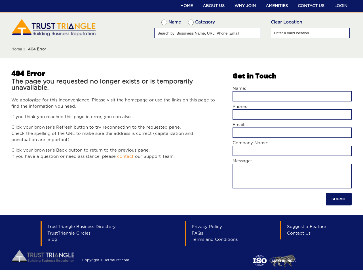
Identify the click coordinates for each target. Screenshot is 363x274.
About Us (214, 6)
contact (125, 156)
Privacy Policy (207, 231)
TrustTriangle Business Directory (81, 231)
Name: (239, 88)
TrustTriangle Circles (68, 237)
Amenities (277, 6)
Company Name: (250, 143)
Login (340, 6)
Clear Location (286, 22)
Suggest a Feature (306, 231)
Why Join (245, 6)
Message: (242, 161)
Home (186, 6)
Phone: (240, 107)
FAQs (197, 237)
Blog (52, 244)
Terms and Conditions (215, 244)
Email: (239, 125)
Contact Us (311, 6)
